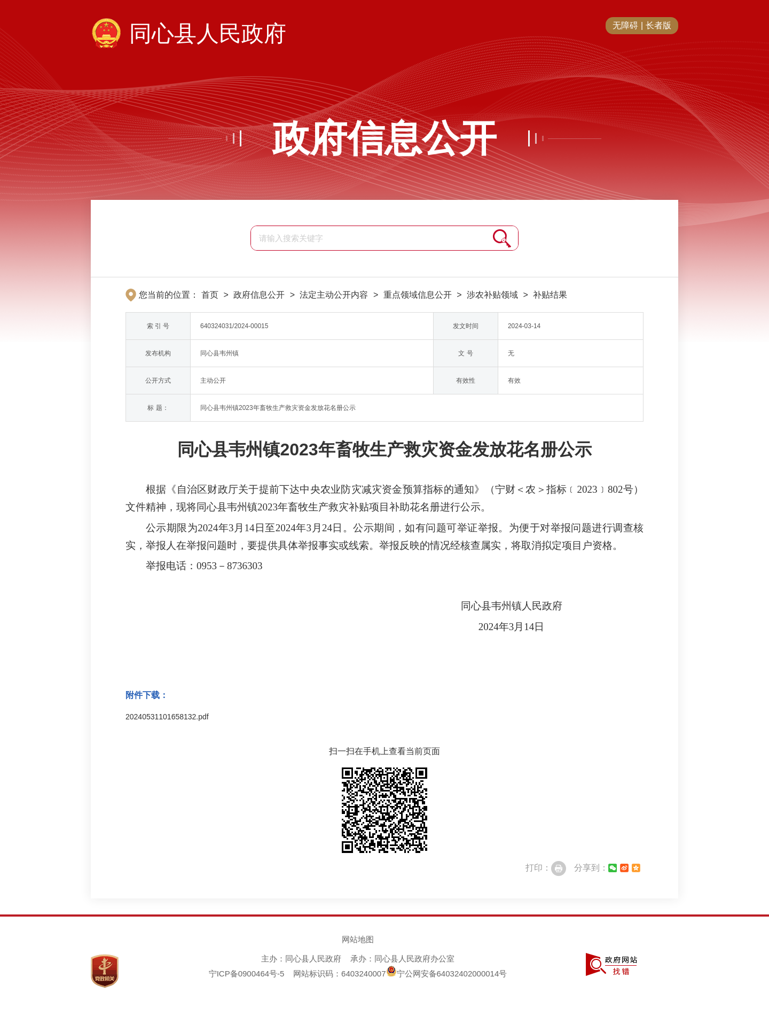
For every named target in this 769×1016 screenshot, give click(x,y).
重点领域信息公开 (417, 294)
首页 (209, 294)
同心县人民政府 (207, 33)
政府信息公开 (384, 138)
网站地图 (358, 939)
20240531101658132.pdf (167, 716)
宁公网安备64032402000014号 (446, 973)
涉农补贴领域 (492, 294)
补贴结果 (550, 294)
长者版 (658, 25)
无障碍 (625, 25)
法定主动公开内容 (334, 294)
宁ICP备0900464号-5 (247, 973)
